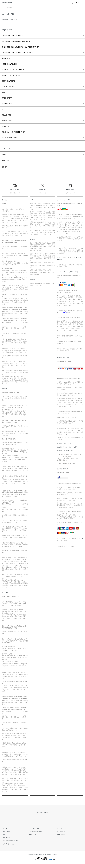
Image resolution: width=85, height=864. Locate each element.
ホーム (3, 8)
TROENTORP (7, 98)
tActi (3, 92)
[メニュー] (82, 3)
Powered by (42, 859)
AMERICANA (7, 121)
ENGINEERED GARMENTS (12, 36)
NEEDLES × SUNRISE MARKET (14, 70)
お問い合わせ (60, 835)
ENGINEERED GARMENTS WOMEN (16, 41)
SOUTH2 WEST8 (8, 81)
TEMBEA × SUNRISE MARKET (13, 132)
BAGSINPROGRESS (10, 138)
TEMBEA (5, 126)
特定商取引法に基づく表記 (9, 842)
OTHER (5, 168)
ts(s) (3, 109)
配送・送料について (7, 832)
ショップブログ (33, 829)
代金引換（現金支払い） (64, 444)
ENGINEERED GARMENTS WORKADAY (17, 53)
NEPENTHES (7, 104)
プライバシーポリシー (8, 845)
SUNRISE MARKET (7, 2)
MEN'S (4, 155)
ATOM (34, 835)
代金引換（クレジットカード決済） (67, 448)
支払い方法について (7, 838)
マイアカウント (60, 829)
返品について (6, 835)
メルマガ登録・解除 (35, 832)
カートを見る (60, 832)
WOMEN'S (10, 8)
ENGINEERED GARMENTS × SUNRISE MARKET (20, 47)
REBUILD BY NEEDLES (11, 75)
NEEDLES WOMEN (9, 64)
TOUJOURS (6, 115)
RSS (30, 835)
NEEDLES (6, 58)
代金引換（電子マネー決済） (65, 452)
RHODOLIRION (8, 87)
